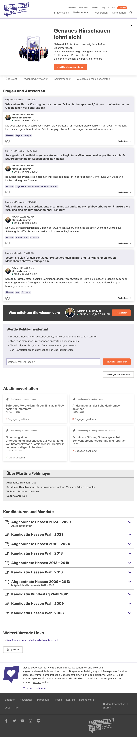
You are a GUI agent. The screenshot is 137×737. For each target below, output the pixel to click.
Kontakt (111, 8)
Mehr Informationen (34, 688)
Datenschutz (86, 699)
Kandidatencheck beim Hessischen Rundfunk (32, 640)
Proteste (26, 292)
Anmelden (72, 8)
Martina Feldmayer (21, 117)
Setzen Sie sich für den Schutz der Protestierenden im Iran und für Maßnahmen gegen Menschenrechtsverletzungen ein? (60, 259)
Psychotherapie (23, 135)
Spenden (122, 8)
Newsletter (83, 8)
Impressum (43, 699)
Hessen (10, 135)
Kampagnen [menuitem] (119, 12)
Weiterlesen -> (124, 141)
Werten (37, 682)
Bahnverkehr (22, 237)
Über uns (94, 8)
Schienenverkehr (49, 186)
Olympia (34, 237)
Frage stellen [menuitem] (61, 12)
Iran (17, 292)
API (17, 707)
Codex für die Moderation (81, 678)
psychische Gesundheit (27, 186)
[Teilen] (7, 141)
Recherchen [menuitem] (101, 12)
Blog (103, 8)
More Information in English (115, 705)
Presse (58, 699)
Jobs (7, 707)
